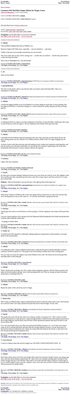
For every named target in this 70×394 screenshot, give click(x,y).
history (33, 19)
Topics (60, 3)
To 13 (18, 337)
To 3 (18, 98)
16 (1, 294)
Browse (3, 3)
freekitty (24, 370)
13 (1, 242)
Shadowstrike (25, 114)
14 (1, 262)
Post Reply (4, 65)
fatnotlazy (24, 130)
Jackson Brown (26, 63)
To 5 (18, 188)
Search (8, 3)
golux (23, 280)
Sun (23, 294)
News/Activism (65, 1)
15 (1, 280)
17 (1, 309)
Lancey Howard (26, 262)
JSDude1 (24, 309)
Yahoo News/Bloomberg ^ (8, 12)
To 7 (18, 169)
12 (1, 224)
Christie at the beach (27, 168)
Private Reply (12, 65)
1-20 (5, 36)
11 (1, 202)
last (31, 36)
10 (1, 185)
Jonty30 (24, 96)
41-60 (13, 36)
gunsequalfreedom (27, 185)
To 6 (18, 311)
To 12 (18, 243)
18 (1, 334)
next (28, 36)
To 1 (18, 65)
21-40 (9, 36)
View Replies (23, 65)
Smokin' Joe (25, 202)
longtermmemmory (27, 81)
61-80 (17, 36)
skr (22, 154)
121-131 (23, 36)
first (2, 36)
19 (1, 349)
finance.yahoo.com (21, 25)
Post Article (66, 3)
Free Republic (5, 1)
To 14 (18, 351)
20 (1, 370)
